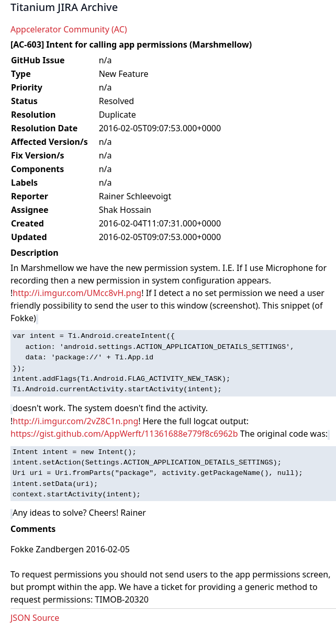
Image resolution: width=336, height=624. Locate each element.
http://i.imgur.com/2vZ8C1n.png (75, 421)
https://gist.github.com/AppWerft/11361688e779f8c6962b (124, 433)
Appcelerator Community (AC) (68, 29)
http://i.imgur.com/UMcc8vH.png (77, 293)
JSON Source (34, 617)
